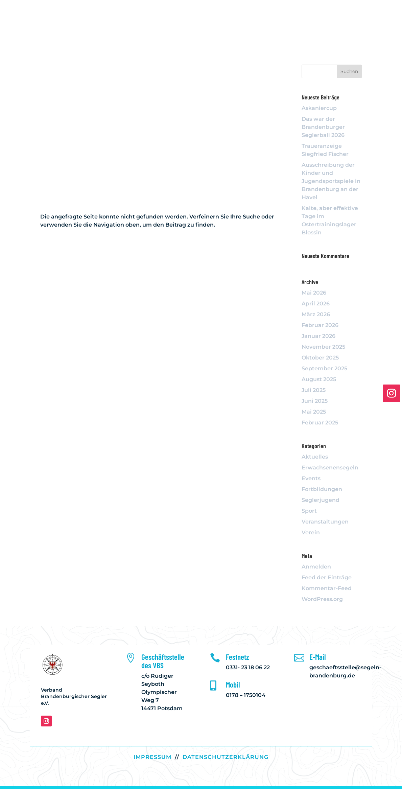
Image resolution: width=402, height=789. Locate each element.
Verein (311, 532)
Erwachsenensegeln (330, 467)
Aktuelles (315, 457)
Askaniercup (319, 108)
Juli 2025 (314, 390)
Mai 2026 (314, 292)
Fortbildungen (322, 489)
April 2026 (316, 303)
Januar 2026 (318, 336)
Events (311, 478)
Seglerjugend (320, 500)
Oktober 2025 (320, 357)
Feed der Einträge (327, 577)
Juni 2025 (315, 401)
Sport (309, 511)
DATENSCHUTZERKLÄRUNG (225, 757)
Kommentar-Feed (327, 588)
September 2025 (324, 368)
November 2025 (323, 347)
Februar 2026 (320, 325)
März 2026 (316, 314)
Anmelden (316, 566)
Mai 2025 (314, 412)
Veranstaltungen (325, 521)
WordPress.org (322, 599)
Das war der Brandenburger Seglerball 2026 (323, 127)
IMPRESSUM (152, 757)
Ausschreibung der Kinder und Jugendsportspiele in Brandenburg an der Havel (331, 181)
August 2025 (319, 379)
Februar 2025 (320, 422)
